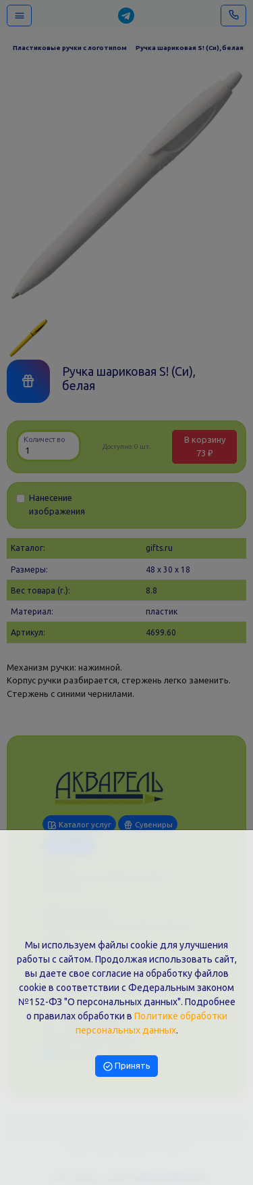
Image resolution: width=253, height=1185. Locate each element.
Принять (127, 1065)
